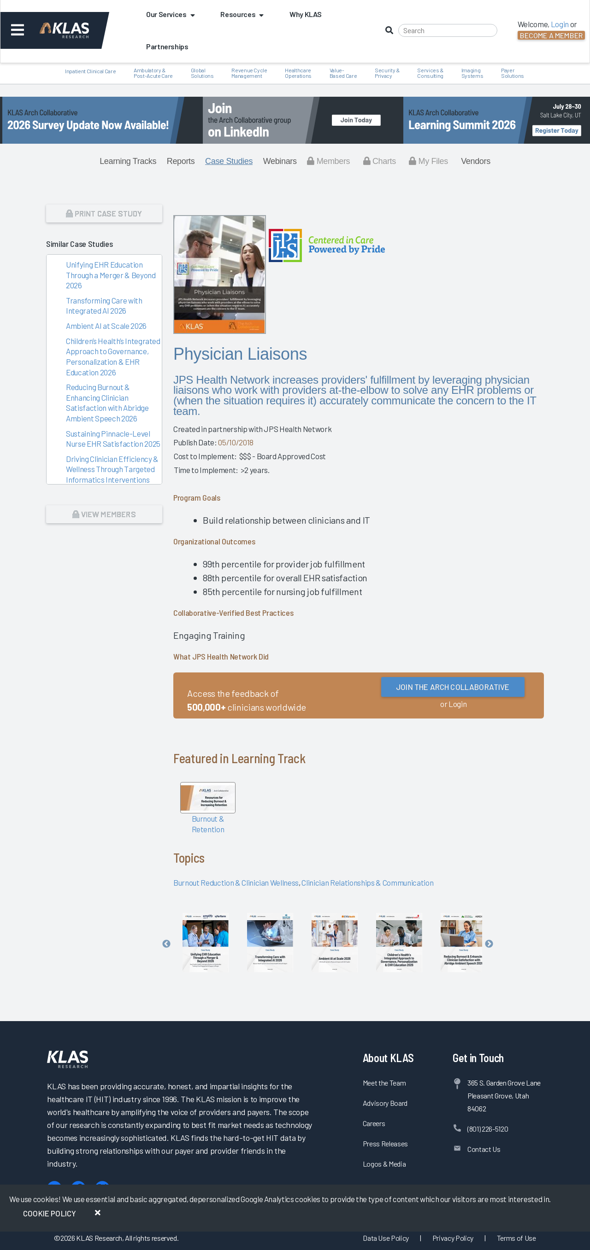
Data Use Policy (386, 1237)
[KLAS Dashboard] (76, 30)
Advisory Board (385, 1102)
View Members (104, 514)
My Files (428, 161)
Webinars (280, 161)
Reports (181, 161)
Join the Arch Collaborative (453, 686)
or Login (453, 703)
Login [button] (560, 24)
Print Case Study (104, 213)
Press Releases (385, 1143)
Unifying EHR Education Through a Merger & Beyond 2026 (111, 275)
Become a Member (551, 35)
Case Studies (229, 161)
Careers (374, 1123)
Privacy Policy (452, 1237)
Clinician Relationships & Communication (367, 882)
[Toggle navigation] (17, 30)
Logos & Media (384, 1163)
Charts (379, 161)
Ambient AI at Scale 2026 (106, 325)
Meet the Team (384, 1082)
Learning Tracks (128, 161)
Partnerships (167, 46)
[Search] (447, 30)
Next (489, 944)
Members (328, 161)
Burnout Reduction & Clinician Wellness (236, 882)
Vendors (475, 161)
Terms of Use (516, 1237)
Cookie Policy (49, 1213)
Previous (166, 944)
